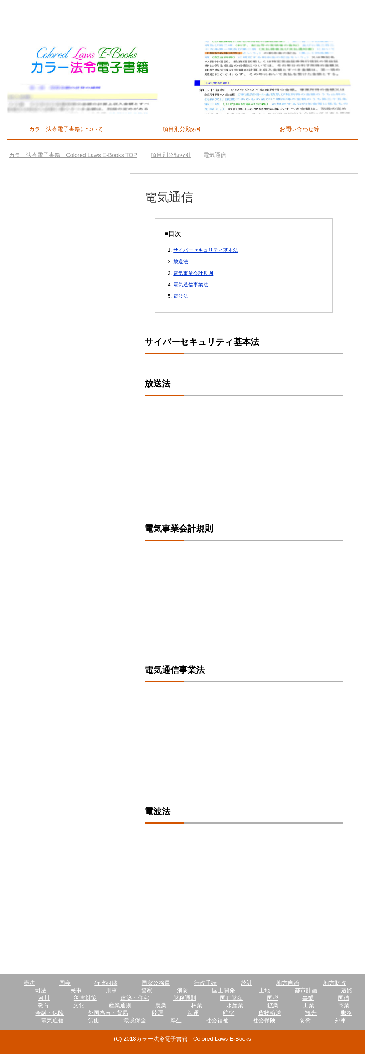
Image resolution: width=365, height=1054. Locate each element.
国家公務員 (156, 983)
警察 (147, 990)
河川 (44, 998)
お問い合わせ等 (299, 129)
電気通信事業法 (190, 284)
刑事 (111, 990)
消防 (182, 990)
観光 (311, 1013)
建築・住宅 (134, 998)
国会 (65, 983)
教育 (43, 1005)
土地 (264, 990)
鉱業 (273, 1005)
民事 (76, 990)
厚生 (176, 1020)
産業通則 (120, 1005)
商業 (344, 1005)
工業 (308, 1005)
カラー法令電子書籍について (66, 129)
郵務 (346, 1013)
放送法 (180, 261)
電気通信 (52, 1020)
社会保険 (264, 1020)
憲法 (29, 983)
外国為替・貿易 (108, 1013)
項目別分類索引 (182, 129)
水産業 (234, 1005)
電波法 (180, 296)
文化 (78, 1005)
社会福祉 (217, 1020)
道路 (347, 990)
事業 (308, 998)
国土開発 (223, 990)
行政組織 (105, 983)
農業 (161, 1005)
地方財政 (334, 983)
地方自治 (287, 983)
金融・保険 (49, 1013)
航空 (228, 1013)
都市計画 (305, 990)
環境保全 (134, 1020)
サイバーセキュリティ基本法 (205, 250)
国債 (343, 998)
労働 (93, 1020)
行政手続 (205, 983)
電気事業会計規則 (193, 273)
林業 (196, 1005)
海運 (193, 1013)
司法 (40, 990)
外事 (340, 1020)
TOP (73, 155)
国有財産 (231, 998)
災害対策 (85, 998)
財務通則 (184, 998)
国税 (272, 998)
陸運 (157, 1013)
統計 (246, 983)
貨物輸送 (269, 1013)
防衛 (305, 1020)
